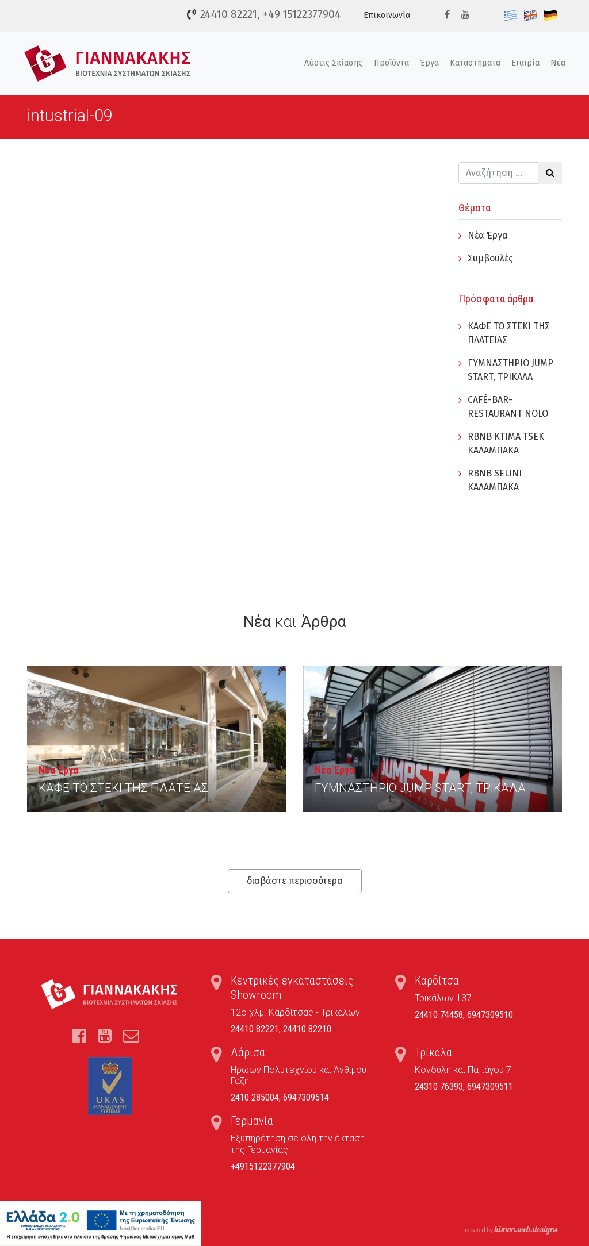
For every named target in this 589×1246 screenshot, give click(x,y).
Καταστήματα (475, 63)
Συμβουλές (490, 258)
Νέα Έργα (488, 235)
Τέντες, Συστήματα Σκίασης (107, 63)
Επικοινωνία (387, 15)
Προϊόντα (391, 63)
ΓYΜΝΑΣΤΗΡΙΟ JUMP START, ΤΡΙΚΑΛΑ (420, 788)
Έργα (429, 63)
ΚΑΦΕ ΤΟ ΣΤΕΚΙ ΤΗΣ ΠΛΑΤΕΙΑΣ (123, 788)
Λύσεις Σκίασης (333, 63)
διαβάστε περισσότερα (295, 880)
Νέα (557, 63)
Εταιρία (525, 63)
